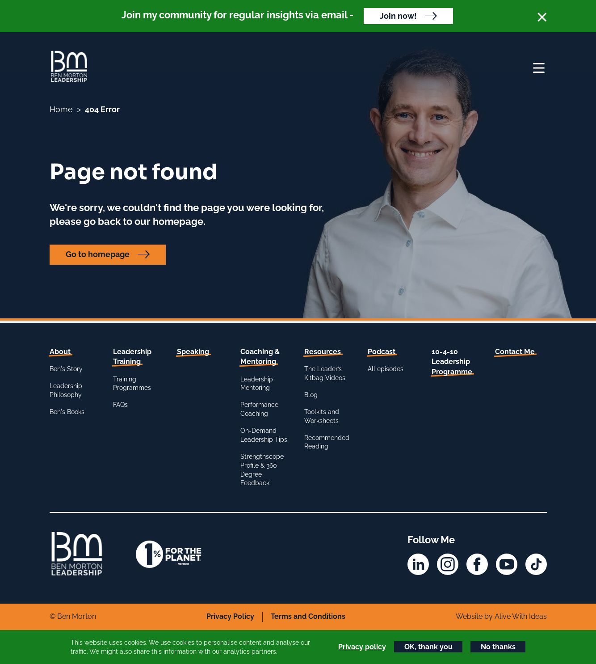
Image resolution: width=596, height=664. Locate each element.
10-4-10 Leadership (452, 361)
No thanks (498, 647)
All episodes (385, 368)
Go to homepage (98, 254)
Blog (311, 394)
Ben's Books (67, 411)
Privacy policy (362, 647)
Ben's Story (66, 368)
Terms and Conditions (308, 616)
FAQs (120, 404)
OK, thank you (428, 647)
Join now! (398, 16)
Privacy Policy (230, 616)
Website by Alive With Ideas (501, 616)
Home (61, 109)
